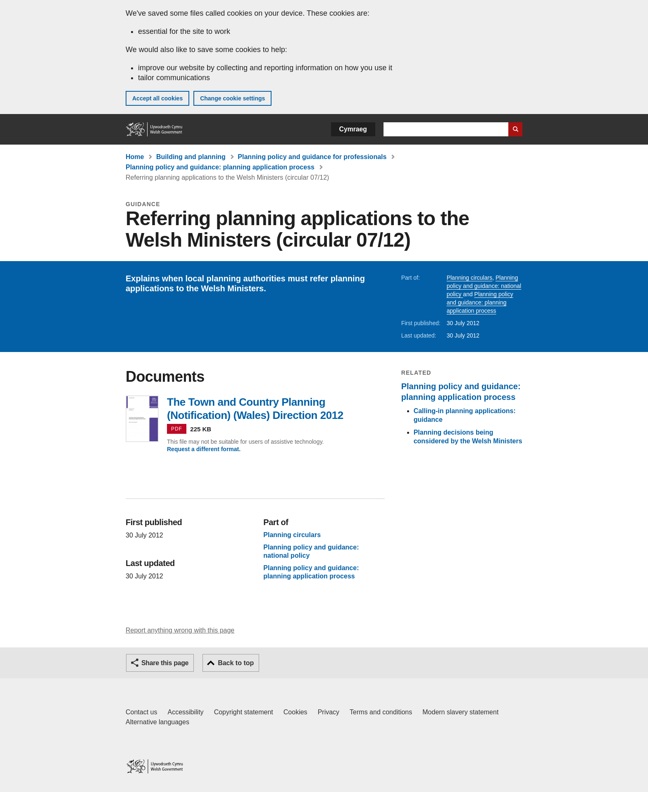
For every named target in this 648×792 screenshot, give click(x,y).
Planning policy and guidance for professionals (312, 156)
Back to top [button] (236, 662)
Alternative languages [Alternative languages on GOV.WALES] (157, 721)
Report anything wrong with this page (180, 630)
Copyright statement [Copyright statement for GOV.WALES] (243, 712)
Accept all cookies (157, 98)
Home (135, 156)
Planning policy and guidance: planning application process (220, 167)
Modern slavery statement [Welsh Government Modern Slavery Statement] (460, 712)
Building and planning (191, 156)
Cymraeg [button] (353, 129)
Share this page (164, 662)
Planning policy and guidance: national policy (484, 285)
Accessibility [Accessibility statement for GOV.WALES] (185, 712)
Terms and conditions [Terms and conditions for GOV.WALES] (381, 712)
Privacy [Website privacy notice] (328, 712)
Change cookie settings (232, 98)
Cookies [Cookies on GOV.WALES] (295, 712)
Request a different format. (204, 449)
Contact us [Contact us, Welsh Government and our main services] (141, 712)
